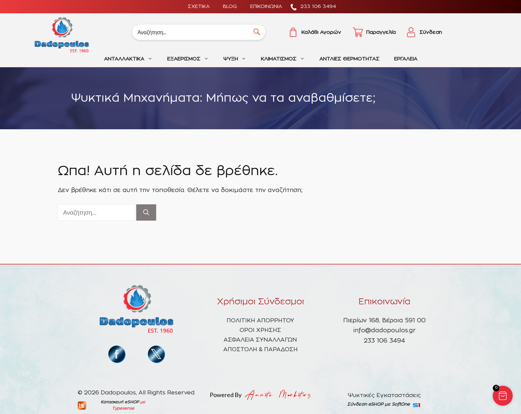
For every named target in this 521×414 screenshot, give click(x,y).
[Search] (198, 32)
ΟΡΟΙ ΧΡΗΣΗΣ (260, 330)
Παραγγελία (381, 32)
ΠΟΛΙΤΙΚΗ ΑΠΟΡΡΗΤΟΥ (260, 320)
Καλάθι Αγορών (321, 32)
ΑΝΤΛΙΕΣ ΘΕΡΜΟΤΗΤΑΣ (349, 58)
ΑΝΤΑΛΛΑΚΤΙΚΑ (132, 59)
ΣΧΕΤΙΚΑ (199, 6)
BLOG (230, 6)
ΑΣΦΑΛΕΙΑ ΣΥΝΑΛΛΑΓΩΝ (260, 340)
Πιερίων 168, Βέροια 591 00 (384, 321)
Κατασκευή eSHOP (120, 402)
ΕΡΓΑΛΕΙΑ (405, 58)
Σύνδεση (430, 32)
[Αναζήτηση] (146, 212)
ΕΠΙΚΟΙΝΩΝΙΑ (266, 6)
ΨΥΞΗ (238, 59)
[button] (502, 395)
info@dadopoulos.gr (384, 331)
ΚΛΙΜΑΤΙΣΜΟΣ (286, 59)
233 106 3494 (318, 6)
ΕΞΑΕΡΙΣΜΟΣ (191, 59)
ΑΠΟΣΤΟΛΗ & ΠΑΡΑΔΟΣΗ (260, 349)
